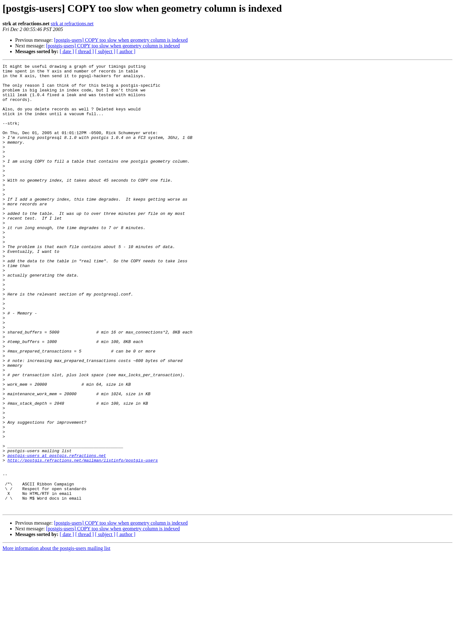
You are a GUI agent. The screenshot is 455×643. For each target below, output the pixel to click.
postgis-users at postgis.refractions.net (57, 534)
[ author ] (126, 51)
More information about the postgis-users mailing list (56, 637)
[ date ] (67, 51)
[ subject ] (105, 51)
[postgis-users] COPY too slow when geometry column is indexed (121, 40)
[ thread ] (84, 51)
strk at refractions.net (72, 23)
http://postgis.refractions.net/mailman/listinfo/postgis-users (83, 540)
